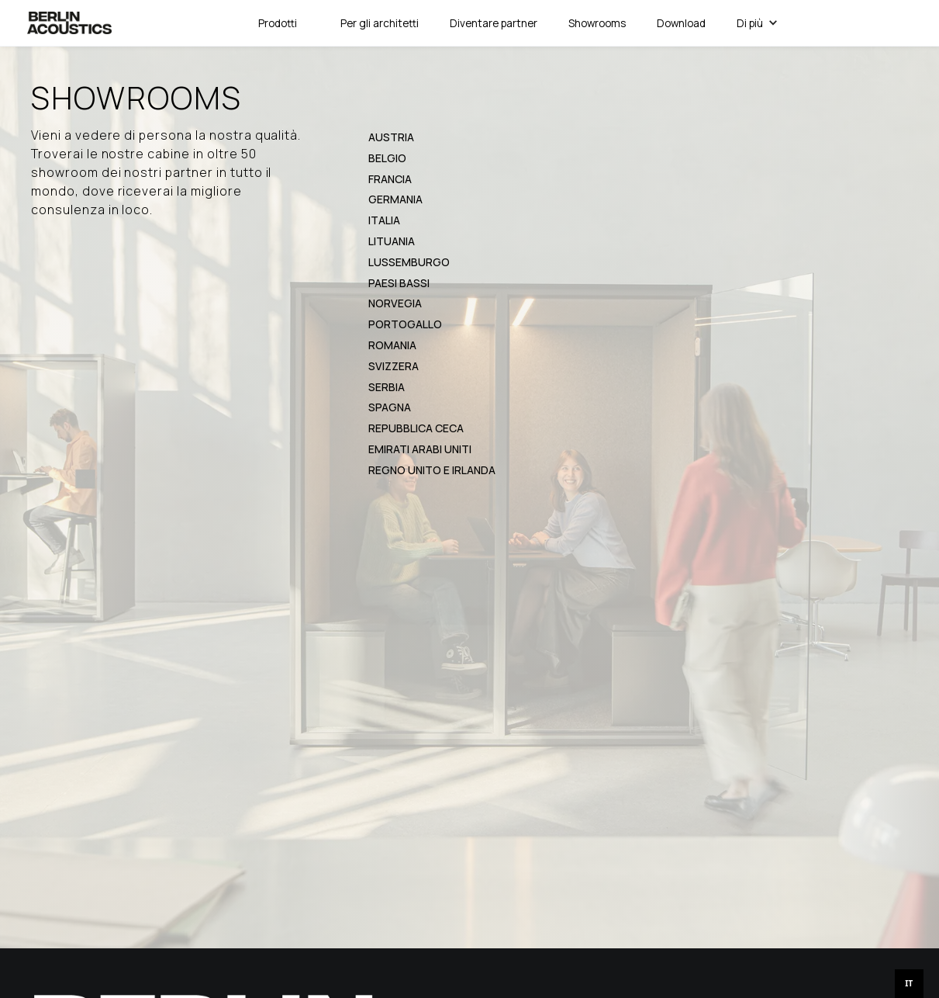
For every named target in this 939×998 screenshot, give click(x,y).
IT (909, 983)
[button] (277, 23)
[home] (69, 23)
